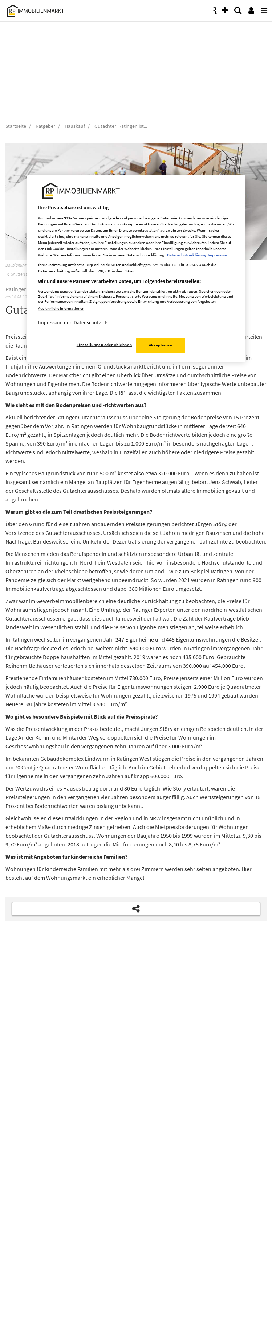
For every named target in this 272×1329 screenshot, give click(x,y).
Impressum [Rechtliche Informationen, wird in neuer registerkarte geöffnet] (217, 254)
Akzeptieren (160, 345)
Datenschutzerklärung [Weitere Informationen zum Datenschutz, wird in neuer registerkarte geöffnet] (186, 254)
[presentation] (262, 9)
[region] (136, 268)
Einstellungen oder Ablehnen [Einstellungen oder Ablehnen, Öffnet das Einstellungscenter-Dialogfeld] (104, 344)
